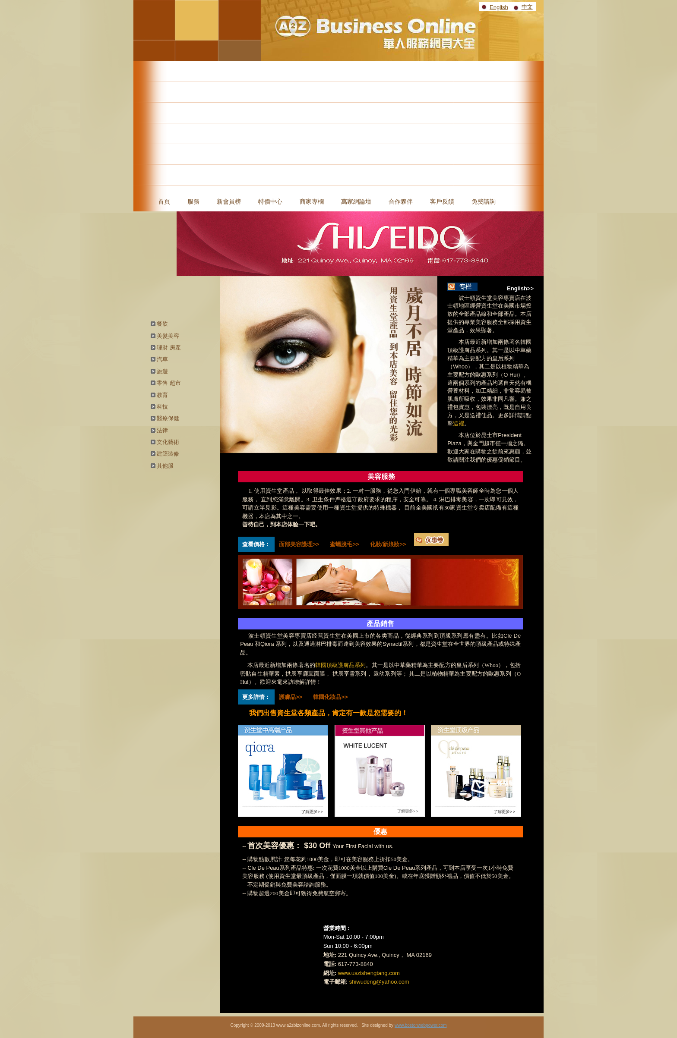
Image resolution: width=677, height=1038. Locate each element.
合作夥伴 (401, 201)
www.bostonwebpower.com (421, 1025)
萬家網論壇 (356, 201)
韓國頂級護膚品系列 (340, 665)
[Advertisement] (338, 126)
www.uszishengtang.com (369, 973)
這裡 (458, 423)
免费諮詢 (483, 201)
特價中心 (270, 201)
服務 (193, 201)
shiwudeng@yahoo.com (379, 981)
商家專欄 (312, 201)
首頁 (164, 201)
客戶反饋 (442, 201)
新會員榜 (229, 201)
